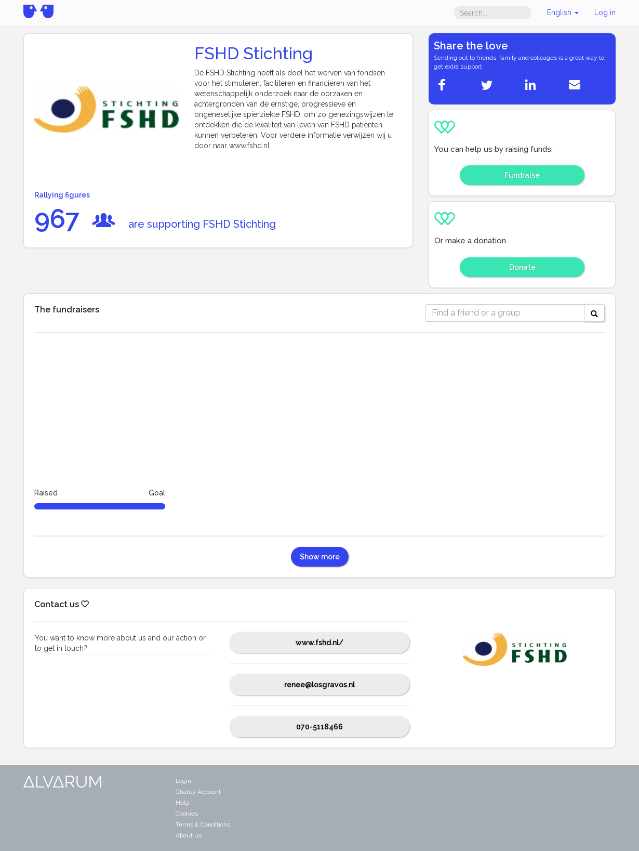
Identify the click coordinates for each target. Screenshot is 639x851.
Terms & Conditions (203, 824)
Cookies (187, 813)
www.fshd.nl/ (319, 642)
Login (183, 780)
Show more (320, 557)
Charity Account (198, 791)
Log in (605, 12)
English (563, 12)
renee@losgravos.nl (319, 684)
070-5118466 (319, 727)
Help (182, 802)
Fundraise (522, 175)
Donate (522, 267)
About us (189, 835)
